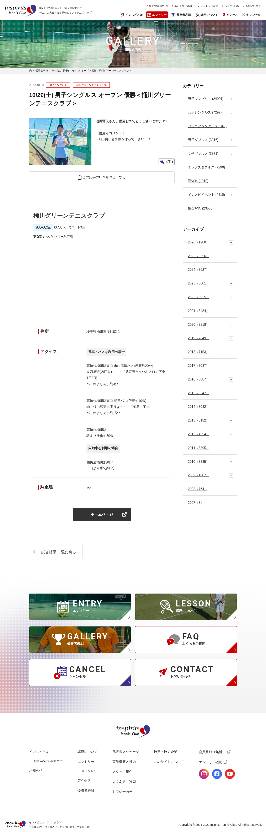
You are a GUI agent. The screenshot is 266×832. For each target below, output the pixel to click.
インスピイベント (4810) (206, 194)
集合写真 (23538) (201, 208)
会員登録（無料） (212, 752)
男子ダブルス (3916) (203, 140)
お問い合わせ (253, 5)
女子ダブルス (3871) (203, 153)
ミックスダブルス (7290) (206, 167)
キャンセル (253, 14)
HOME (30, 70)
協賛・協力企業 (165, 751)
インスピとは (134, 14)
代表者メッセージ (125, 751)
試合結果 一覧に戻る (58, 552)
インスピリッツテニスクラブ (20, 10)
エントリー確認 (183, 5)
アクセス (232, 14)
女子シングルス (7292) (205, 112)
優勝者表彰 (183, 14)
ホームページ (102, 514)
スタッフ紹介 (231, 5)
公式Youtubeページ (230, 774)
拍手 (168, 161)
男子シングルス (58, 85)
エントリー (159, 14)
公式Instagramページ (204, 774)
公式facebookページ (217, 774)
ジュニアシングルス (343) (207, 126)
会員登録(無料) (157, 5)
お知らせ (35, 770)
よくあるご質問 (209, 5)
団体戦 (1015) (198, 181)
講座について (209, 14)
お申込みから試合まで (48, 761)
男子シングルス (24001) (206, 99)
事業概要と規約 (124, 761)
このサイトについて (169, 761)
